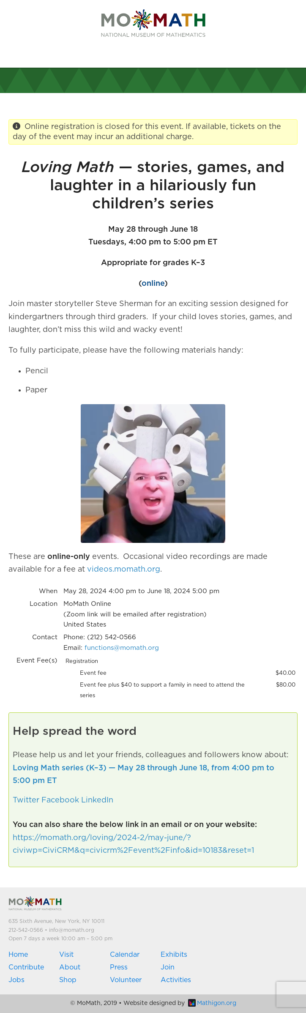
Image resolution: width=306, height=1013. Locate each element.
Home (18, 954)
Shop (67, 980)
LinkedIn (97, 800)
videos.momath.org (123, 569)
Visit (66, 954)
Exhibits (174, 954)
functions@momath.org (122, 648)
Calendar (124, 954)
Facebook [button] (60, 800)
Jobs (16, 980)
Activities (176, 980)
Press (119, 967)
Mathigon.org (212, 1003)
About (69, 967)
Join (168, 967)
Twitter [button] (26, 800)
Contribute (26, 967)
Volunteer (126, 980)
